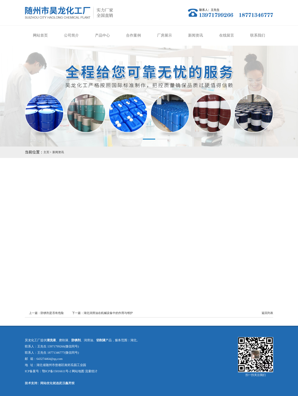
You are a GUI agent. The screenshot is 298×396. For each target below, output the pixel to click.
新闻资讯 (195, 35)
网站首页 (40, 35)
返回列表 (267, 313)
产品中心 (102, 35)
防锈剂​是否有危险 (52, 313)
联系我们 (257, 35)
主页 (46, 152)
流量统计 (91, 371)
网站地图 (78, 371)
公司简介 (71, 35)
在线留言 (226, 35)
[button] (135, 139)
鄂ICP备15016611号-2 (56, 371)
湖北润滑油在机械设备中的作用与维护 (108, 313)
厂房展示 (164, 35)
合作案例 (133, 35)
